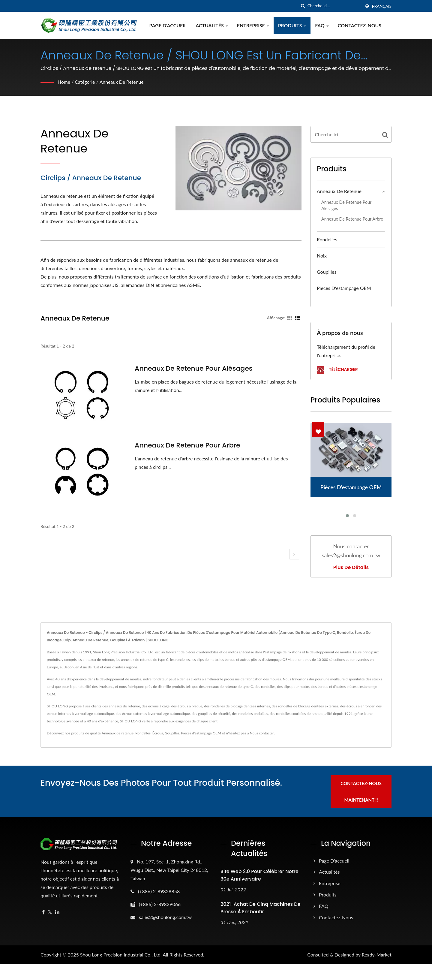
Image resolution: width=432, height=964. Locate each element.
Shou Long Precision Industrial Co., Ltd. (121, 954)
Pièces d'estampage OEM (344, 288)
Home (64, 82)
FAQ (322, 25)
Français (382, 6)
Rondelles (327, 239)
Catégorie (85, 82)
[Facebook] (43, 911)
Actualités (212, 25)
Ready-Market (377, 954)
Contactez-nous (360, 25)
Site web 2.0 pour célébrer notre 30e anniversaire (259, 874)
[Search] (334, 6)
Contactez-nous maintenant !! (362, 791)
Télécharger (337, 370)
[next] (294, 554)
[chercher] (303, 6)
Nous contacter (262, 733)
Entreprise (253, 25)
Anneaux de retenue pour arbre (187, 445)
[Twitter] (50, 911)
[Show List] (298, 317)
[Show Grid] (290, 317)
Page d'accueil (168, 25)
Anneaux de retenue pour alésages (194, 368)
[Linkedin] (57, 911)
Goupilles (326, 272)
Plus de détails (351, 567)
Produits (292, 25)
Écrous (157, 733)
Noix (322, 255)
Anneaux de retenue (122, 82)
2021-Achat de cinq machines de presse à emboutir (260, 907)
